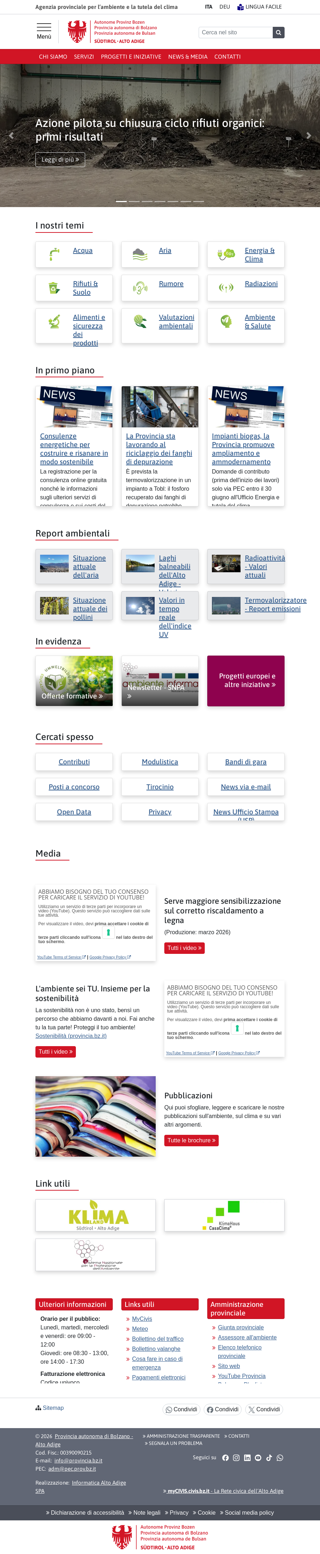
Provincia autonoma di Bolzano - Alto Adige (84, 1440)
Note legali (144, 1513)
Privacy (160, 812)
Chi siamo (53, 56)
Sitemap (53, 1408)
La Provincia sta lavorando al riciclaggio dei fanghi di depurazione (159, 449)
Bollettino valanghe (156, 1349)
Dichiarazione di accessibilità (85, 1513)
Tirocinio (160, 787)
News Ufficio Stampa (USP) (246, 816)
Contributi (74, 762)
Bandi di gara (246, 762)
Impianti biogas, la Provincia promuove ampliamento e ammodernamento (243, 449)
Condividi (181, 1409)
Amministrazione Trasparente (181, 1436)
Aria (165, 250)
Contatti (227, 56)
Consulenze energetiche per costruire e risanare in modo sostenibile (74, 449)
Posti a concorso (74, 787)
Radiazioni (261, 283)
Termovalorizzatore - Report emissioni (276, 604)
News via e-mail (246, 787)
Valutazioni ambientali (176, 321)
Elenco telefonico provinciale (240, 1351)
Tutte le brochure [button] (191, 1140)
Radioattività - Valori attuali (265, 566)
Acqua (83, 250)
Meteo (140, 1329)
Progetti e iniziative (131, 56)
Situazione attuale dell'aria (89, 566)
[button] (11, 135)
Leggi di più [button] (60, 159)
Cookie (204, 1513)
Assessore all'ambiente (247, 1337)
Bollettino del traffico (158, 1339)
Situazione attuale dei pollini (90, 608)
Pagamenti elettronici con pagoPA (158, 1381)
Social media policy (247, 1513)
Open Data (74, 812)
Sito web (229, 1366)
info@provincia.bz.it (78, 1460)
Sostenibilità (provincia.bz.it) (71, 1036)
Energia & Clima (260, 254)
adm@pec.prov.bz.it (72, 1469)
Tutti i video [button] (185, 948)
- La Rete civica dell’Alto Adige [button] (223, 1491)
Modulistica (160, 762)
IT (208, 7)
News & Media (188, 56)
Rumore (171, 283)
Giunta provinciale (241, 1327)
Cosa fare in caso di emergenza (157, 1363)
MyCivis (142, 1319)
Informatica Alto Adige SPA (80, 1487)
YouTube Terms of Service (61, 957)
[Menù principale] (44, 31)
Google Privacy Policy (110, 957)
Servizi (84, 56)
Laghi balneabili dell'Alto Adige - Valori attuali (174, 579)
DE (224, 7)
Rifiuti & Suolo (85, 287)
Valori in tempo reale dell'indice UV (175, 617)
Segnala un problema (173, 1443)
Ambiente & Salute (260, 321)
